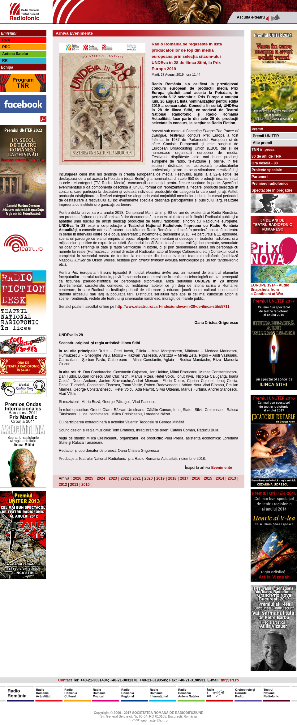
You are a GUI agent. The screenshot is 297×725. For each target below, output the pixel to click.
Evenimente (221, 467)
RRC (6, 47)
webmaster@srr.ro (153, 721)
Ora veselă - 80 (265, 163)
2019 (160, 478)
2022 (125, 478)
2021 (136, 478)
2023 (113, 478)
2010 (85, 484)
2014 (220, 478)
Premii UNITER (266, 136)
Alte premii (262, 143)
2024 (101, 478)
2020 (148, 478)
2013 (232, 478)
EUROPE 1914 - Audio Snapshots (274, 286)
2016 (196, 478)
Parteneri (260, 177)
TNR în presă (263, 149)
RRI (5, 60)
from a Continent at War (267, 291)
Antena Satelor (15, 54)
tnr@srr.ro (230, 680)
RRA (6, 40)
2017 (184, 478)
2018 (172, 478)
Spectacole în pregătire (272, 190)
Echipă (7, 67)
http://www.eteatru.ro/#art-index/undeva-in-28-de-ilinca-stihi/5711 (172, 306)
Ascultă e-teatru (251, 17)
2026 (77, 478)
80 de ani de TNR (267, 156)
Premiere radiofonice (270, 183)
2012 (63, 484)
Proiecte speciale (267, 170)
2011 (74, 484)
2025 (89, 478)
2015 (208, 478)
